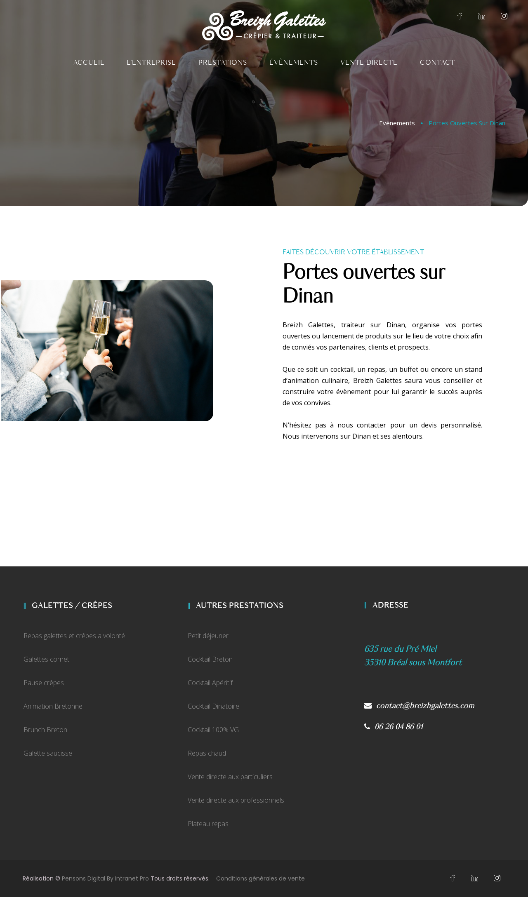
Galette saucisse (48, 753)
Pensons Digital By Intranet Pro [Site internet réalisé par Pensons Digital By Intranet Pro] (105, 878)
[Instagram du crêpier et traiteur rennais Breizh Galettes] (504, 16)
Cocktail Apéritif (210, 682)
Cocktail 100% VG (213, 729)
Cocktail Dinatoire (213, 706)
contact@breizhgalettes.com (419, 706)
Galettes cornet (46, 659)
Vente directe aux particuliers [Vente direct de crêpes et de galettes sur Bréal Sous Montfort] (230, 776)
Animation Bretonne (53, 706)
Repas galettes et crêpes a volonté (74, 635)
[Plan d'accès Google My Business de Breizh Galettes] (413, 662)
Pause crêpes (44, 682)
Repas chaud (207, 753)
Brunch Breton (45, 729)
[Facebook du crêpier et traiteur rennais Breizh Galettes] (459, 16)
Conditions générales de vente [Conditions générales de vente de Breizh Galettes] (260, 878)
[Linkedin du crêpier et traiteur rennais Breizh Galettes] (482, 16)
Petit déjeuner (208, 635)
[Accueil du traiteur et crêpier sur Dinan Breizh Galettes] (264, 25)
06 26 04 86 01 (394, 727)
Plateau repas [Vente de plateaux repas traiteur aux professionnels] (208, 823)
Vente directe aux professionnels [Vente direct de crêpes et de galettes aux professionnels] (236, 800)
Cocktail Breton (210, 659)
